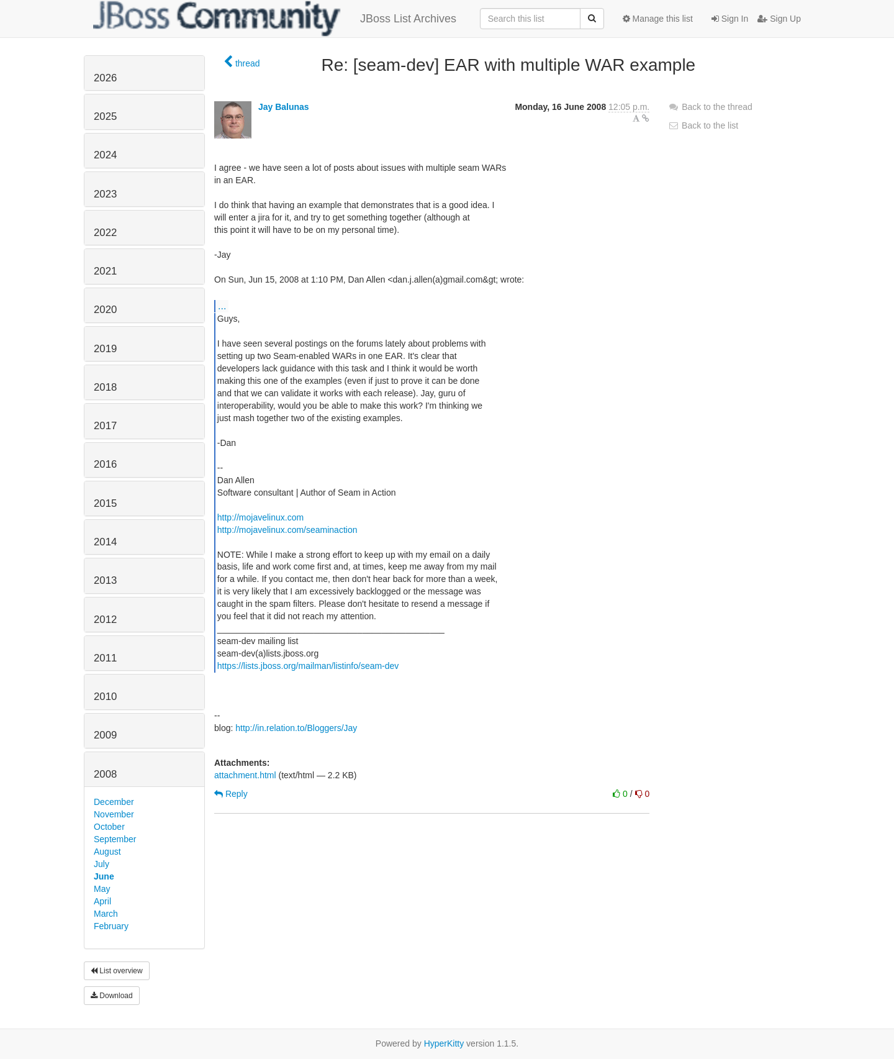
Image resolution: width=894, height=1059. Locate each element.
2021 (105, 271)
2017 (105, 426)
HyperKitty (444, 1043)
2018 (105, 387)
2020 (105, 310)
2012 (105, 619)
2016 (105, 464)
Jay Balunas (283, 107)
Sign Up (779, 19)
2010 (105, 696)
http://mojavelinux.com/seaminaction (287, 530)
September (115, 839)
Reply (231, 794)
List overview (117, 970)
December (114, 802)
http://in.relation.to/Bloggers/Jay (296, 728)
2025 (105, 116)
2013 (105, 580)
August (107, 852)
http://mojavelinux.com (260, 517)
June (104, 876)
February (111, 926)
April (102, 901)
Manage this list (658, 19)
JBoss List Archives (274, 18)
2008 (105, 774)
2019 (105, 349)
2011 (105, 658)
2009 (105, 735)
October (109, 827)
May (102, 889)
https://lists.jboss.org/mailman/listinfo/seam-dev (308, 666)
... (222, 305)
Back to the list (703, 125)
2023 (105, 194)
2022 (105, 233)
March (106, 914)
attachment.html (245, 775)
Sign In (729, 19)
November (114, 814)
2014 (105, 542)
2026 (105, 78)
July (101, 864)
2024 (105, 155)
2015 (105, 503)
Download (112, 995)
